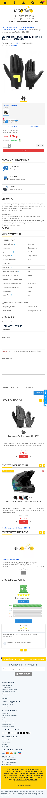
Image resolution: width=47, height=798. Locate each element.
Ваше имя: (6, 330)
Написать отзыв (23, 601)
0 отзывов (14, 45)
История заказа (6, 742)
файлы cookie (17, 771)
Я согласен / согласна (23, 785)
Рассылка (5, 746)
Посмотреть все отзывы (23, 621)
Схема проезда (6, 687)
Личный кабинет (7, 740)
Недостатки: (6, 373)
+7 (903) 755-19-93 (26, 16)
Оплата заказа (6, 696)
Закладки (4, 744)
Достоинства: (7, 358)
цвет (5, 107)
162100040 (26, 528)
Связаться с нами (7, 705)
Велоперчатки (9, 30)
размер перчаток (10, 119)
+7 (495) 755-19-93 (26, 19)
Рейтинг (5, 388)
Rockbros (22, 30)
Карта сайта (5, 707)
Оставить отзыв (39, 392)
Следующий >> (34, 126)
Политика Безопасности (9, 689)
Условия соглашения (11, 560)
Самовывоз (5, 694)
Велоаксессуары (29, 27)
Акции (3, 718)
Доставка (4, 698)
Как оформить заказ (8, 722)
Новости (4, 720)
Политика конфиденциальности (26, 780)
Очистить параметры (10, 105)
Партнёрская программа (9, 715)
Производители (6, 713)
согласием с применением (34, 775)
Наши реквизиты (7, 685)
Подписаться (23, 674)
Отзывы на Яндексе (8, 726)
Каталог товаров (13, 27)
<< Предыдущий (12, 126)
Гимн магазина (6, 724)
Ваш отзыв (6, 337)
